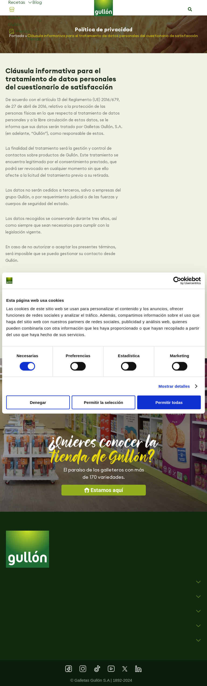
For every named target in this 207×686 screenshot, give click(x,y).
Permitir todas (169, 402)
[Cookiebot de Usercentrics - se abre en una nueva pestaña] (177, 280)
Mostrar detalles (174, 386)
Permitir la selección (103, 402)
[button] (190, 9)
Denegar (38, 402)
